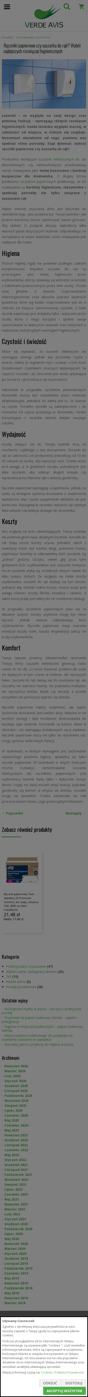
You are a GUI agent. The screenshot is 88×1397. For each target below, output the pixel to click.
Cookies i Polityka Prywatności (62, 1372)
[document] (44, 1356)
